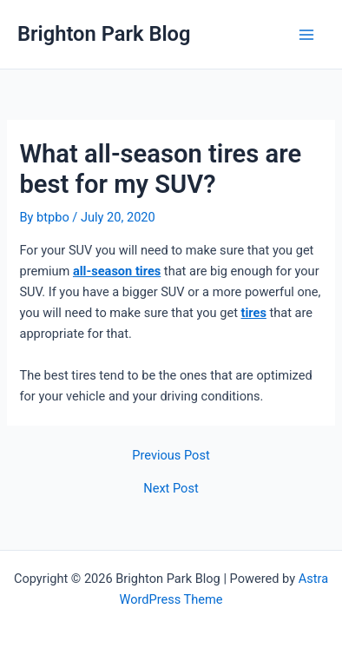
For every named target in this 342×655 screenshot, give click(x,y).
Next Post (170, 488)
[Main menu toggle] (306, 35)
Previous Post (170, 455)
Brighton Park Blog (104, 34)
